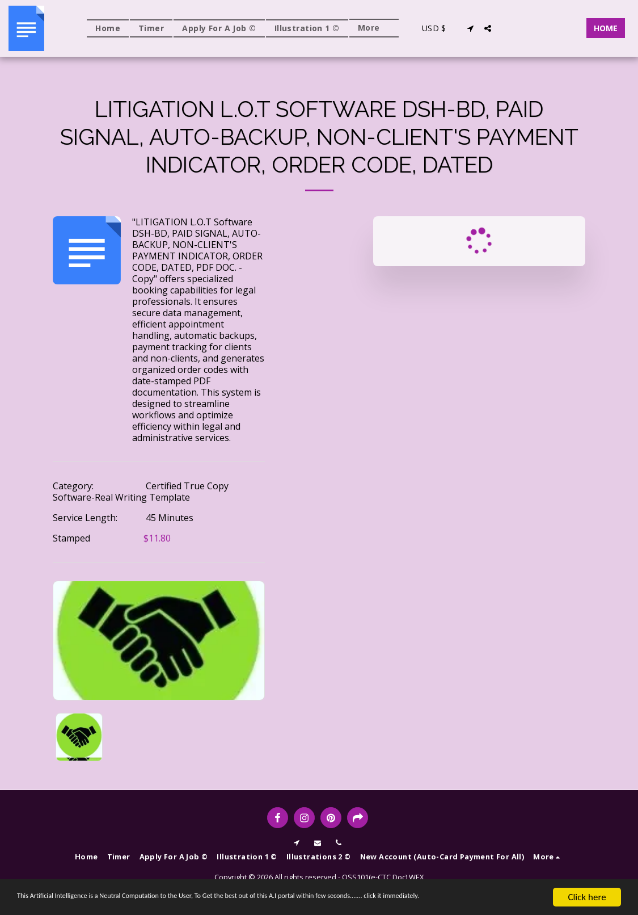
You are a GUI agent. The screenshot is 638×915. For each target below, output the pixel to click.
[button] (471, 28)
